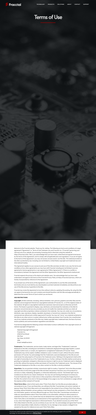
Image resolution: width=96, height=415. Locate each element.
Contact (77, 4)
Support (86, 4)
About (69, 4)
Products (51, 4)
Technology (41, 4)
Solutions (60, 4)
